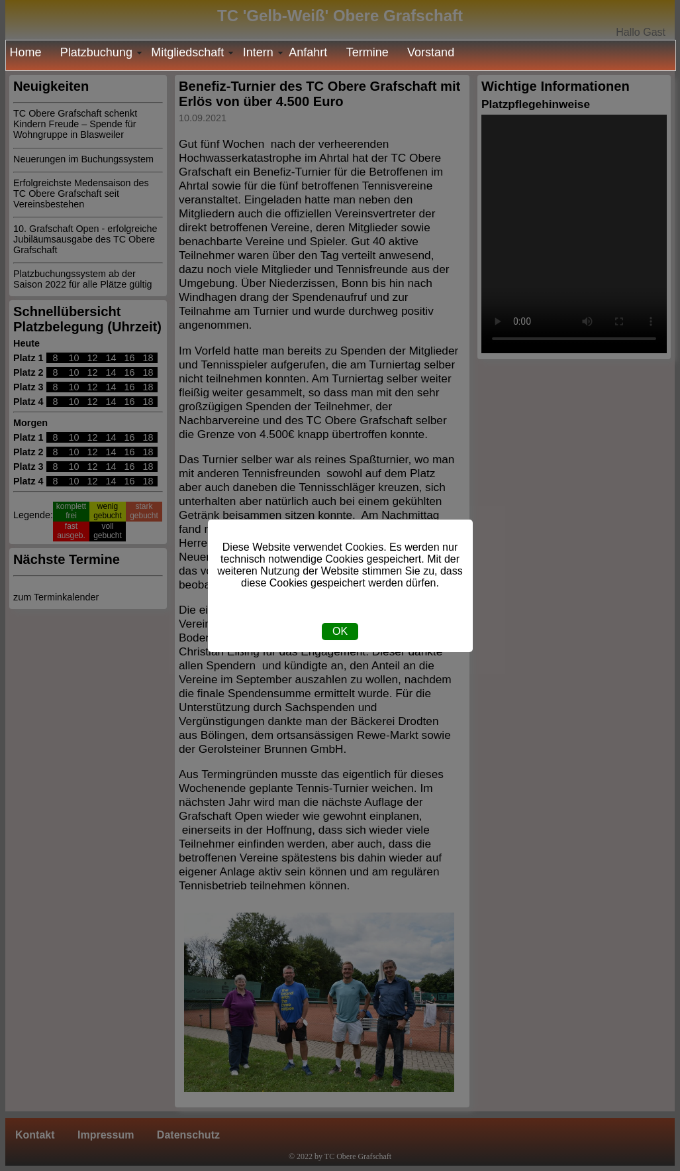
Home (25, 52)
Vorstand (430, 52)
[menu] (340, 55)
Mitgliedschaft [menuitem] (193, 52)
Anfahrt (308, 52)
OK (340, 631)
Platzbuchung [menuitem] (102, 52)
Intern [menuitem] (264, 52)
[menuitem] (29, 53)
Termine (367, 52)
